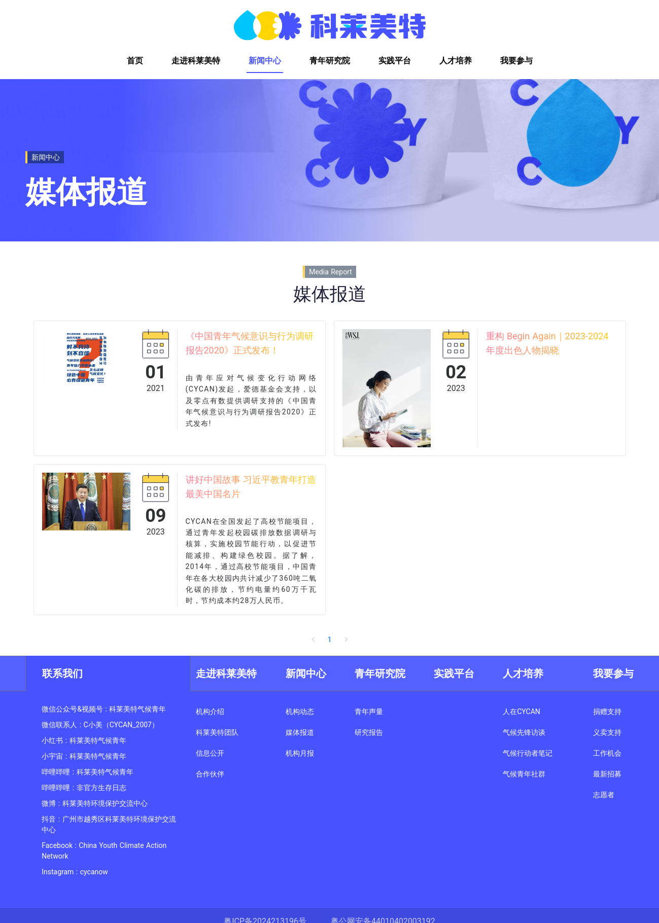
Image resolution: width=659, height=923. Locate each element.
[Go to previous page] (313, 639)
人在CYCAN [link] (521, 711)
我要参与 (613, 673)
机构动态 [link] (300, 711)
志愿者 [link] (603, 795)
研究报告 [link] (369, 732)
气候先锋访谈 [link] (524, 732)
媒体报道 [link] (300, 732)
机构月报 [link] (300, 753)
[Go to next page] (346, 639)
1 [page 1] (329, 639)
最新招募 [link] (607, 774)
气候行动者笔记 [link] (527, 753)
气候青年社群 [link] (524, 774)
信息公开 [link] (210, 753)
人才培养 (523, 673)
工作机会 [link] (607, 753)
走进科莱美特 (226, 673)
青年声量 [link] (369, 711)
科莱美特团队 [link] (217, 732)
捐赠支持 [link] (607, 711)
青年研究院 (380, 673)
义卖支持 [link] (607, 732)
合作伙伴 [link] (210, 774)
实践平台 (454, 673)
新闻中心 (306, 673)
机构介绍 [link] (210, 711)
